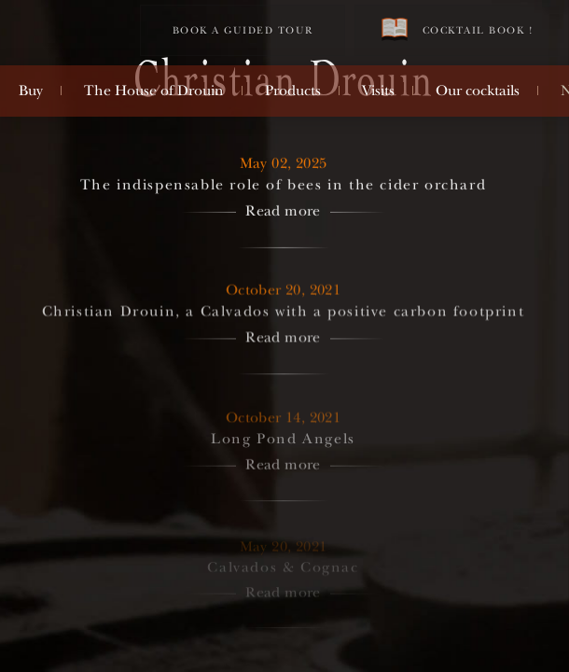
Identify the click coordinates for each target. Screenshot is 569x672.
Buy (31, 90)
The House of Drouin (154, 90)
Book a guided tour (243, 30)
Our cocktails (478, 90)
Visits (378, 90)
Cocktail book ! (457, 29)
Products (293, 90)
